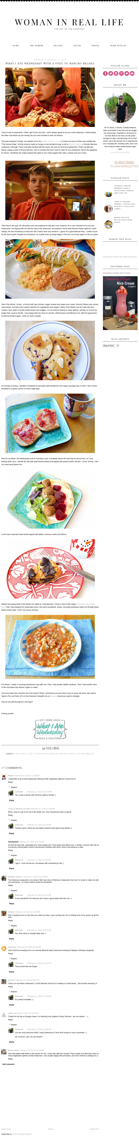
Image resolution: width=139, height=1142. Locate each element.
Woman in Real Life (69, 21)
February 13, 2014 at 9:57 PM (27, 980)
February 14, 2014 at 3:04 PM (39, 963)
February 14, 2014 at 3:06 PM (39, 1029)
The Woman (36, 45)
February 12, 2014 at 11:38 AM (27, 776)
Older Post (94, 1129)
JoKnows (19, 792)
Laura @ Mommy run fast (19, 809)
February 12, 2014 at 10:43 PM (28, 912)
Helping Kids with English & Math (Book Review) (123, 220)
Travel (95, 45)
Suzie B (11, 980)
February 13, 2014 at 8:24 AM (39, 895)
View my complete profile (120, 152)
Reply (10, 782)
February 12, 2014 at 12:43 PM (39, 792)
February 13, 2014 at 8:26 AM (39, 930)
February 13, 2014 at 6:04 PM (29, 947)
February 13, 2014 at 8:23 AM (39, 860)
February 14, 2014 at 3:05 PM (39, 996)
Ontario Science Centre (51, 141)
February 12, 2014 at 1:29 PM (43, 809)
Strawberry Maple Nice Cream (117, 273)
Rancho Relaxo (75, 144)
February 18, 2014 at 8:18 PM (32, 1050)
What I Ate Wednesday (81, 753)
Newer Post (6, 1129)
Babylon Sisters (15, 877)
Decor (77, 45)
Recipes (58, 45)
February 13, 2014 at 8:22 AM (39, 825)
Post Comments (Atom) (21, 1134)
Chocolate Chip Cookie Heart (32, 753)
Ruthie (11, 776)
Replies (14, 787)
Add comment (8, 1064)
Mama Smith (13, 1050)
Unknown (12, 947)
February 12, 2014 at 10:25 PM (35, 877)
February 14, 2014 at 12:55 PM (25, 1013)
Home (16, 45)
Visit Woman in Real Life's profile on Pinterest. (120, 257)
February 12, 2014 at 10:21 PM (31, 842)
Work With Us (118, 45)
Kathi (10, 1013)
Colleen (11, 912)
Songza (54, 696)
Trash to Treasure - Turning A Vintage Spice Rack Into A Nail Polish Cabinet (124, 205)
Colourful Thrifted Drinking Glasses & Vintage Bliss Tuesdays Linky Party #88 (124, 189)
